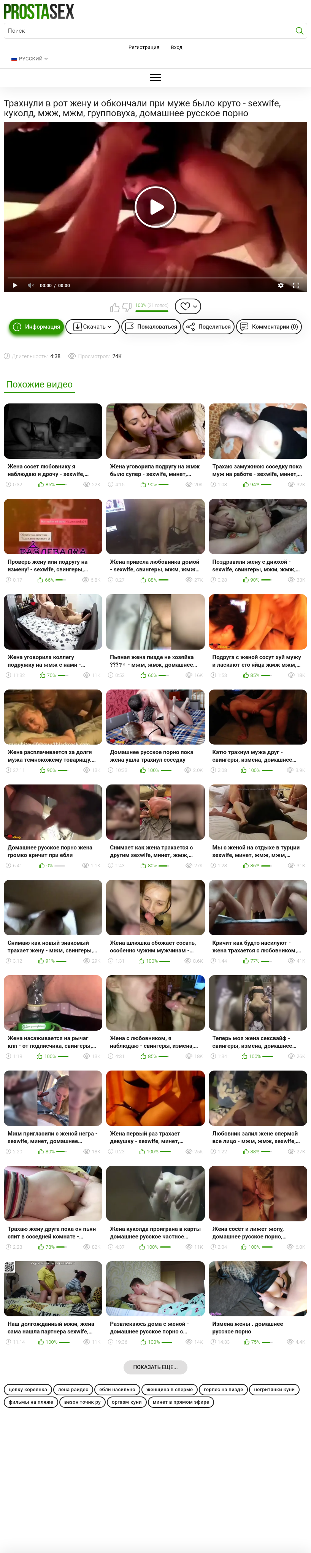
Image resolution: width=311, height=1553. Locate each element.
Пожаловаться (157, 326)
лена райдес (73, 1389)
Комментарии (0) (275, 326)
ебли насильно (117, 1389)
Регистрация (144, 47)
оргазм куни (127, 1402)
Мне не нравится (127, 307)
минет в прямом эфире (181, 1402)
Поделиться (214, 326)
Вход (176, 47)
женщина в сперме (169, 1389)
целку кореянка (28, 1389)
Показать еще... (155, 1367)
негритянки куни (274, 1389)
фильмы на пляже (31, 1402)
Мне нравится (115, 307)
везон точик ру (82, 1402)
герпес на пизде (223, 1389)
